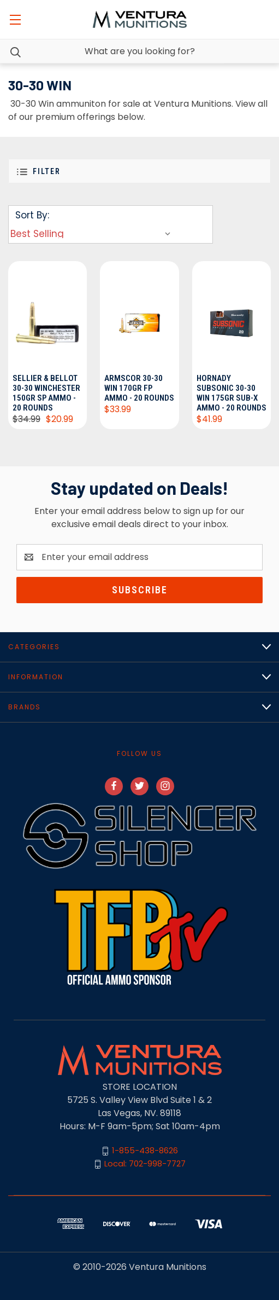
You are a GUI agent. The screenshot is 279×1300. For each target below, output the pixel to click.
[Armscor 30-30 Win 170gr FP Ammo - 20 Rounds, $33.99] (139, 315)
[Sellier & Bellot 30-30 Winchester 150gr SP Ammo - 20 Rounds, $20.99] (47, 315)
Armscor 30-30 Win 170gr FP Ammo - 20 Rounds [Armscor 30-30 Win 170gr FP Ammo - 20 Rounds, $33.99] (139, 388)
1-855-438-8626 (145, 1151)
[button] (139, 171)
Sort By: (32, 215)
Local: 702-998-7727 (145, 1164)
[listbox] (93, 233)
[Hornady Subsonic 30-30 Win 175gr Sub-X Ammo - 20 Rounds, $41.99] (231, 315)
